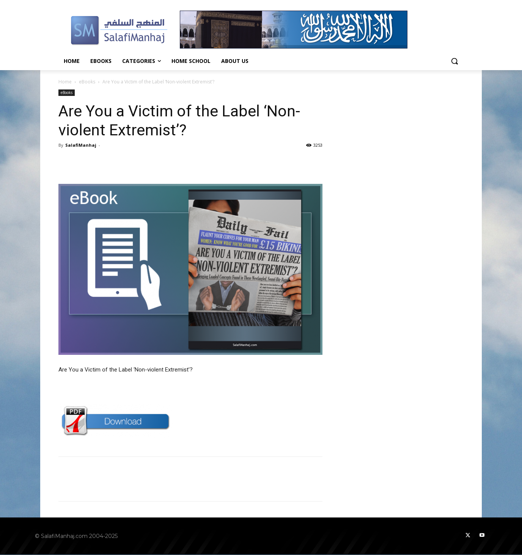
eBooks (87, 81)
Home (65, 81)
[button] (454, 61)
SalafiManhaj (80, 145)
